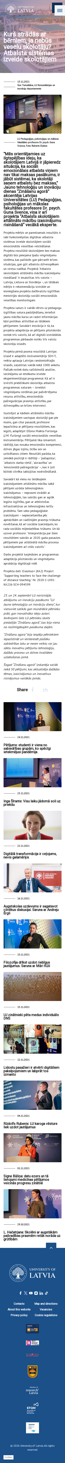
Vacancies (46, 1309)
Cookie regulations (46, 1315)
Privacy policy (19, 1315)
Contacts (19, 1303)
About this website (19, 1309)
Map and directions (46, 1303)
